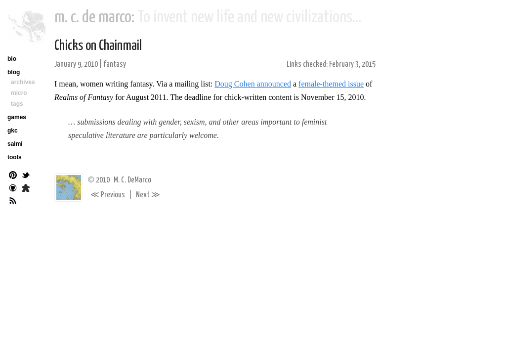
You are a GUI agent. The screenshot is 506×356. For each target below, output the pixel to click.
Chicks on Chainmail (98, 46)
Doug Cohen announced (252, 84)
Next (148, 195)
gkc (12, 130)
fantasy (115, 64)
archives (23, 82)
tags (17, 103)
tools (14, 157)
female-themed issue (331, 84)
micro (19, 92)
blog (13, 72)
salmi (15, 143)
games (16, 117)
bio (11, 58)
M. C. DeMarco (132, 180)
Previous (107, 195)
